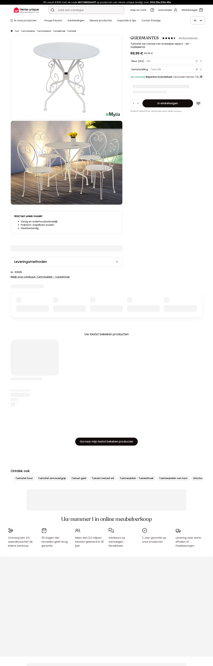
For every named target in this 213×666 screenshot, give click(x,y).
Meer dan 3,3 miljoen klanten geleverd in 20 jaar (89, 542)
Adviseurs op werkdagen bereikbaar (116, 542)
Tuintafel (71, 31)
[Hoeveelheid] (135, 103)
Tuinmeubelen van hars (173, 478)
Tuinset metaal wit (103, 478)
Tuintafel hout (24, 478)
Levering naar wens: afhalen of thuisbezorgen (188, 542)
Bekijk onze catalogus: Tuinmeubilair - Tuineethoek (40, 276)
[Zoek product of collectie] (53, 10)
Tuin (17, 31)
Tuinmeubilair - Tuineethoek (51, 31)
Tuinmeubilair (28, 31)
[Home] (12, 31)
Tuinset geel (78, 478)
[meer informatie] (201, 77)
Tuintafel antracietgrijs (52, 478)
